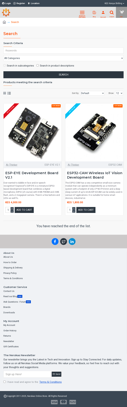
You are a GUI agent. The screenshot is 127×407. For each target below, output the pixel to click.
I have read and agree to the (32, 382)
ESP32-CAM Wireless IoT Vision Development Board (94, 175)
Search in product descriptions (55, 66)
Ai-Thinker (11, 165)
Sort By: (75, 93)
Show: (111, 93)
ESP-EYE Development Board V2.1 (31, 175)
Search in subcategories (18, 66)
